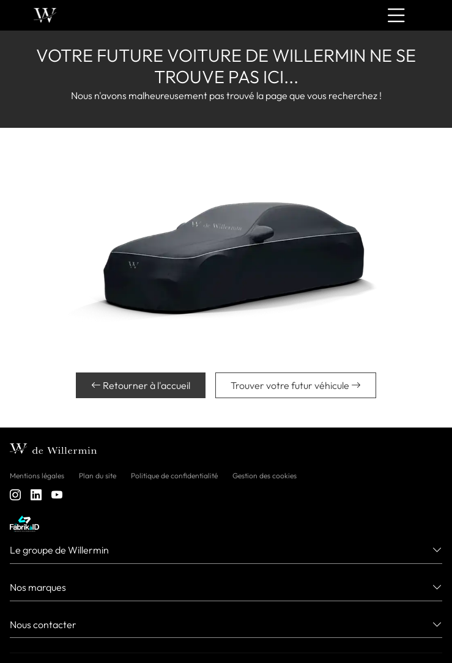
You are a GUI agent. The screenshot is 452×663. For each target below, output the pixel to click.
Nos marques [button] (38, 587)
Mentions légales (37, 475)
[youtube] (56, 495)
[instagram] (15, 495)
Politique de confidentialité (174, 475)
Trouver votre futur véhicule (296, 385)
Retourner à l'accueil (140, 385)
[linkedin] (36, 495)
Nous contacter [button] (43, 624)
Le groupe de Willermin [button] (59, 550)
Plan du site (97, 475)
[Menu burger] (396, 15)
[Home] (45, 15)
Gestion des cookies (264, 475)
